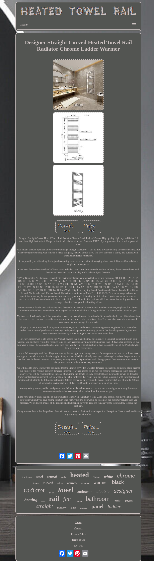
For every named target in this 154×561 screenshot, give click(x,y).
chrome (126, 475)
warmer (100, 482)
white (108, 476)
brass (36, 483)
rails (117, 500)
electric (103, 491)
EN (76, 545)
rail (54, 498)
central (52, 477)
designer (123, 491)
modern (62, 507)
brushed (83, 508)
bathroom (98, 498)
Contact (78, 528)
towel (65, 490)
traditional (27, 477)
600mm (96, 477)
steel (39, 477)
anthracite (84, 492)
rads (63, 477)
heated (79, 475)
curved (48, 483)
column (78, 501)
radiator (34, 490)
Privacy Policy (78, 534)
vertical (72, 483)
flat (67, 499)
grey (51, 492)
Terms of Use (78, 539)
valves (85, 483)
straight (44, 506)
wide (60, 483)
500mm (129, 500)
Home (78, 522)
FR (81, 545)
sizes (73, 507)
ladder (114, 506)
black (118, 482)
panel (97, 506)
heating (30, 499)
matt (43, 501)
